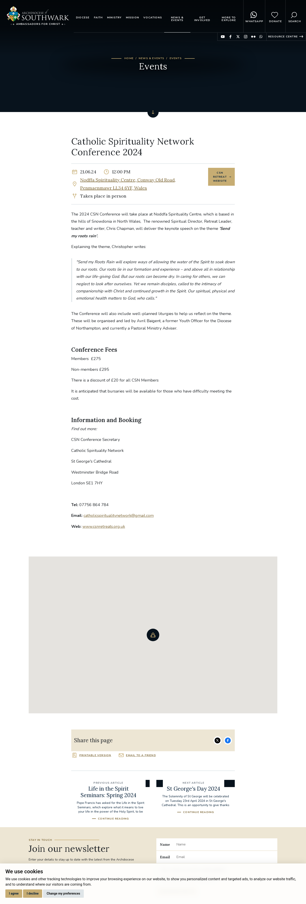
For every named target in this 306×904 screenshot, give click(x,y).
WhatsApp (254, 16)
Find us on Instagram (245, 36)
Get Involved (202, 19)
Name (165, 844)
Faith (98, 17)
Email (165, 857)
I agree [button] (14, 893)
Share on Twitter (217, 740)
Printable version (95, 755)
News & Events (177, 19)
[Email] (225, 857)
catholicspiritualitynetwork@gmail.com (119, 515)
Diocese (82, 17)
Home (129, 58)
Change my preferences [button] (63, 893)
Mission (132, 17)
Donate (275, 16)
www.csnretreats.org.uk (103, 526)
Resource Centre (283, 36)
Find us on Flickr (253, 36)
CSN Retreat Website (219, 177)
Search (294, 16)
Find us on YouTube (223, 36)
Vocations (152, 17)
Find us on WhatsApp (261, 36)
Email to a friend (141, 755)
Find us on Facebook (230, 36)
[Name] (225, 844)
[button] (153, 635)
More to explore (229, 19)
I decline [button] (33, 893)
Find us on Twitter (238, 36)
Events (176, 58)
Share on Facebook (228, 740)
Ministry (114, 17)
